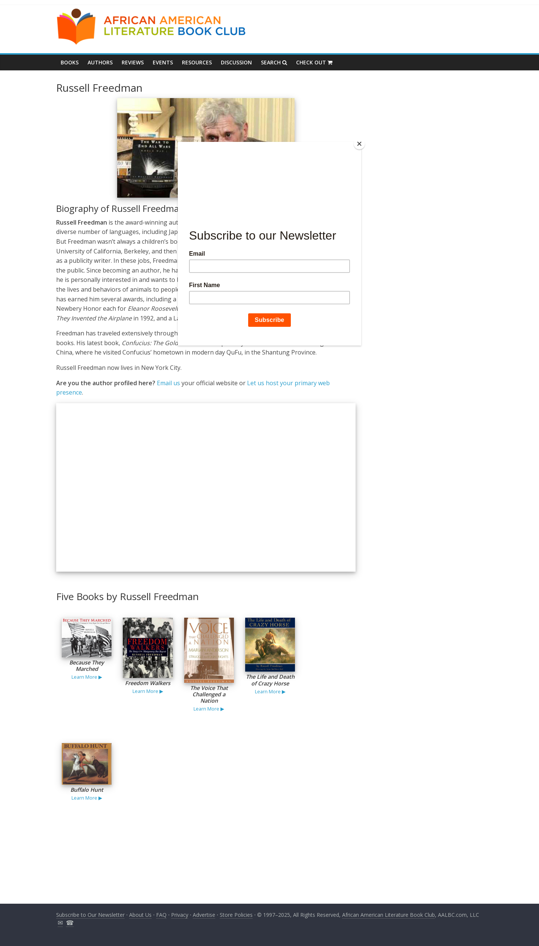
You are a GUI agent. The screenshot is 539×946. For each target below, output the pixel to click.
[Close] (359, 143)
